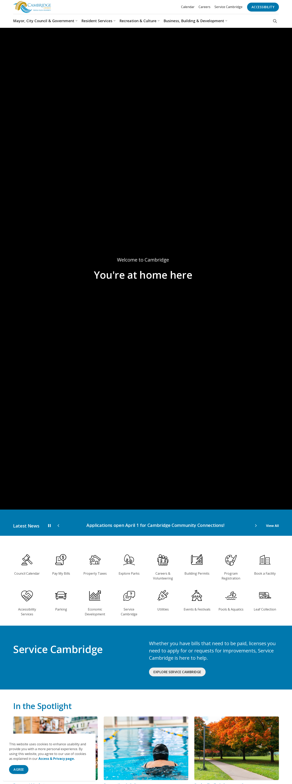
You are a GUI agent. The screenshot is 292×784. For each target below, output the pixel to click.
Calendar (188, 7)
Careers (204, 7)
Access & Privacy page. (56, 758)
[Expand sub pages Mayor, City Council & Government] (76, 21)
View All (272, 525)
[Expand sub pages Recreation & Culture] (158, 21)
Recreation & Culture (137, 20)
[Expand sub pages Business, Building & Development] (226, 21)
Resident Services (96, 20)
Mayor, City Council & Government (43, 20)
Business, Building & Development (194, 20)
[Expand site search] (275, 21)
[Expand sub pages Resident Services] (114, 21)
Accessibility (263, 7)
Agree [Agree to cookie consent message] (18, 769)
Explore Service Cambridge (177, 672)
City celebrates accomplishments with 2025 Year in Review (124, 525)
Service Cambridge (228, 7)
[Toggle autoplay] (49, 526)
